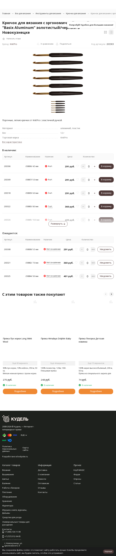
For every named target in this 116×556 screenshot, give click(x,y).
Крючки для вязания (76, 13)
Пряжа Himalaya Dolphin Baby (56, 338)
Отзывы (42, 487)
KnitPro (13, 44)
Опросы (77, 479)
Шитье (5, 479)
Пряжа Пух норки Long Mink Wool (17, 340)
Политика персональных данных (9, 448)
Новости (42, 479)
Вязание (6, 470)
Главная (6, 13)
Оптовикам (43, 483)
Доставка (42, 470)
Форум (77, 474)
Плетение (7, 492)
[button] (105, 294)
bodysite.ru (22, 456)
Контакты (42, 492)
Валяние (6, 483)
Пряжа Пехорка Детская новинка (91, 340)
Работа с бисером (10, 487)
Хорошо (108, 551)
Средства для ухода (11, 517)
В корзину (106, 166)
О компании (44, 474)
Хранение (7, 501)
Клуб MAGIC (79, 470)
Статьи (77, 483)
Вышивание (8, 474)
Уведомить (105, 249)
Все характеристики (12, 142)
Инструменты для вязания (48, 13)
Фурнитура (7, 505)
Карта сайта (26, 448)
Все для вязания (23, 13)
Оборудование (9, 496)
